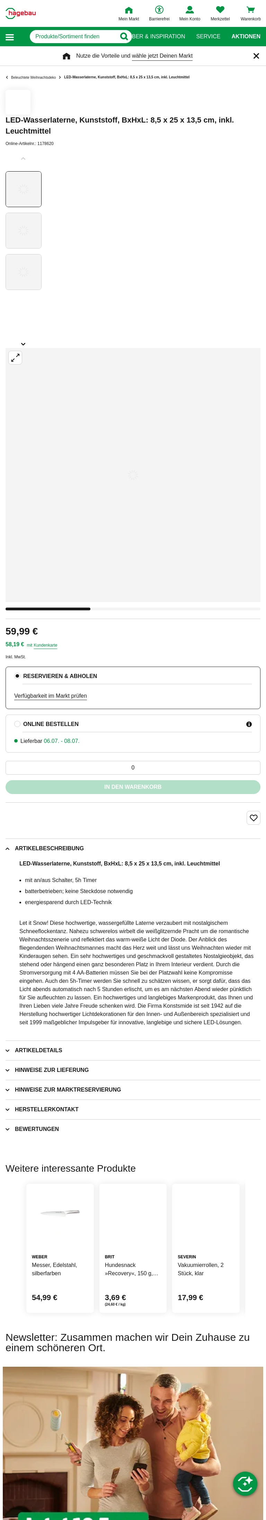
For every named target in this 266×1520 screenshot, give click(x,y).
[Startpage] (21, 13)
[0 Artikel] (133, 768)
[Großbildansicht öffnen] (133, 475)
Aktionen (245, 36)
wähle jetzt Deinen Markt (162, 56)
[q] (66, 36)
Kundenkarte (45, 645)
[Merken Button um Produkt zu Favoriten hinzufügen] (253, 818)
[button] (10, 37)
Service (208, 36)
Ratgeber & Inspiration (149, 36)
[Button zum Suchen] (119, 36)
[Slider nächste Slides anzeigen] (24, 342)
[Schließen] (256, 56)
